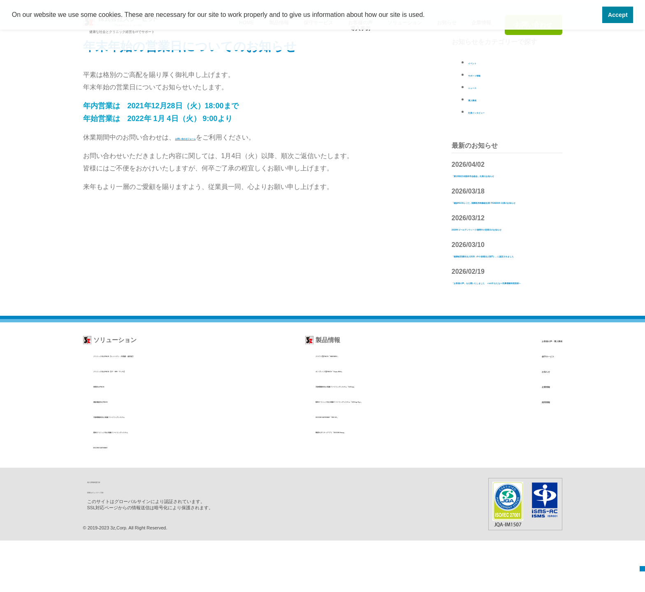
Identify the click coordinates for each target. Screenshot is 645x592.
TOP (637, 564)
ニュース (481, 86)
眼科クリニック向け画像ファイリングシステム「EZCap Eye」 (363, 452)
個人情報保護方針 (108, 532)
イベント (481, 61)
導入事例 (481, 99)
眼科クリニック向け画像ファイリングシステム (149, 483)
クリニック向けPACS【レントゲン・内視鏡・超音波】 (159, 406)
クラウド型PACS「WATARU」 (325, 406)
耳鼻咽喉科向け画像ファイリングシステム (144, 467)
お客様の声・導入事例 (531, 391)
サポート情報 (488, 74)
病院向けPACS (111, 437)
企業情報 (512, 437)
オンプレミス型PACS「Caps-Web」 (332, 422)
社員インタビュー (494, 111)
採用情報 (512, 452)
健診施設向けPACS (116, 452)
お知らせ (512, 421)
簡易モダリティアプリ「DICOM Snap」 (336, 483)
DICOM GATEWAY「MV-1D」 (324, 467)
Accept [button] (618, 15)
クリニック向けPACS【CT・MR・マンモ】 (145, 422)
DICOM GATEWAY (116, 498)
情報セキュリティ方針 (114, 543)
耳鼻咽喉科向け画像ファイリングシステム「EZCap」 (352, 437)
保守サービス (518, 406)
